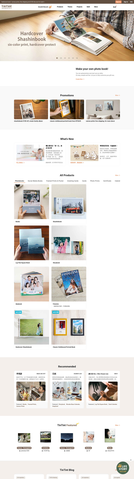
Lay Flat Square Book (101, 301)
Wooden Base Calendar (73, 301)
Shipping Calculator (34, 459)
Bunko (25, 301)
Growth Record (45, 7)
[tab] (60, 7)
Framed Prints (32, 301)
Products (60, 7)
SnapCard (55, 303)
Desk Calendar (113, 301)
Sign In (126, 2)
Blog (65, 462)
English (116, 476)
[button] (24, 333)
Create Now (80, 79)
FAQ (131, 2)
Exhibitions (17, 462)
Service (50, 462)
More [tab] (96, 7)
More (117, 95)
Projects (79, 7)
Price (30, 462)
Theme (70, 7)
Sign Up (118, 2)
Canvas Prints (20, 303)
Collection (17, 459)
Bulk (88, 7)
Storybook (62, 301)
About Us (67, 459)
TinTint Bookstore (82, 459)
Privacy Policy (52, 464)
